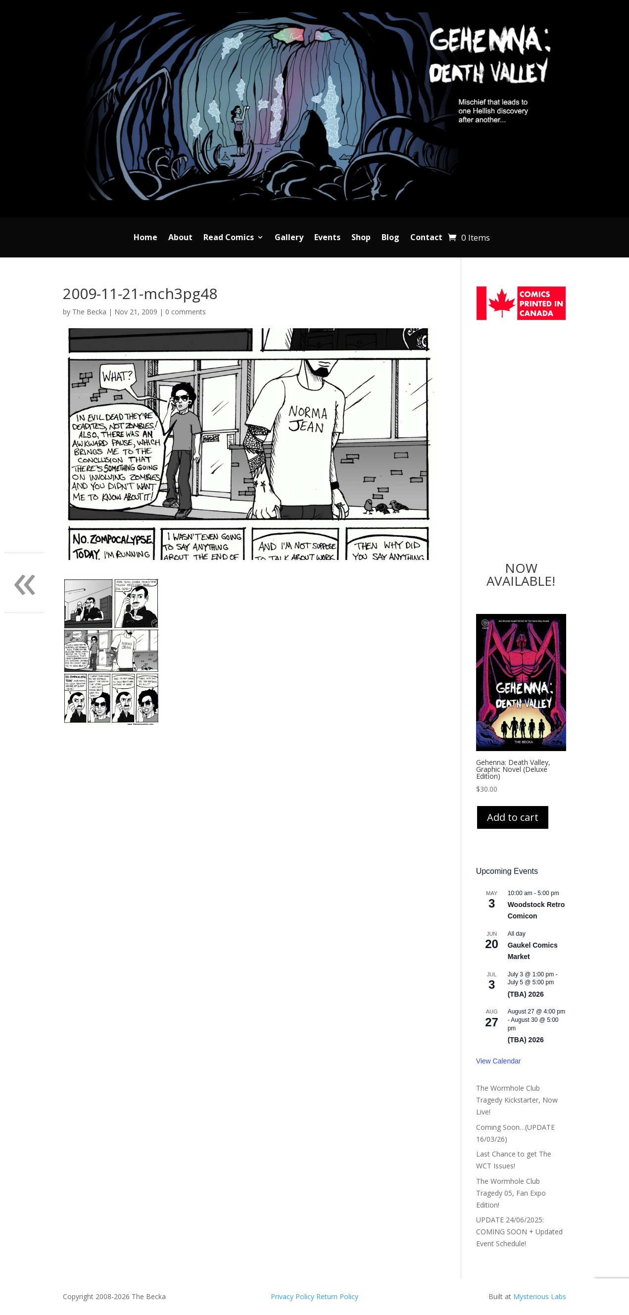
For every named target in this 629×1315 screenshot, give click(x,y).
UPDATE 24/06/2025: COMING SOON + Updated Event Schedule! (519, 1231)
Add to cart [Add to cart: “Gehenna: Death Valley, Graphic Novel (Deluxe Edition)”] (512, 817)
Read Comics (228, 238)
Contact (426, 238)
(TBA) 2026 (526, 994)
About (180, 238)
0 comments (185, 311)
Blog (390, 238)
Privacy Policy (293, 1296)
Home (145, 238)
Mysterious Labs (539, 1296)
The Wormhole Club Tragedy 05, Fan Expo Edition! (511, 1193)
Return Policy (337, 1296)
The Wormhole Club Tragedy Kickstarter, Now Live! (517, 1099)
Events (327, 238)
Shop (361, 238)
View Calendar (498, 1061)
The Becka (89, 311)
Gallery (289, 238)
